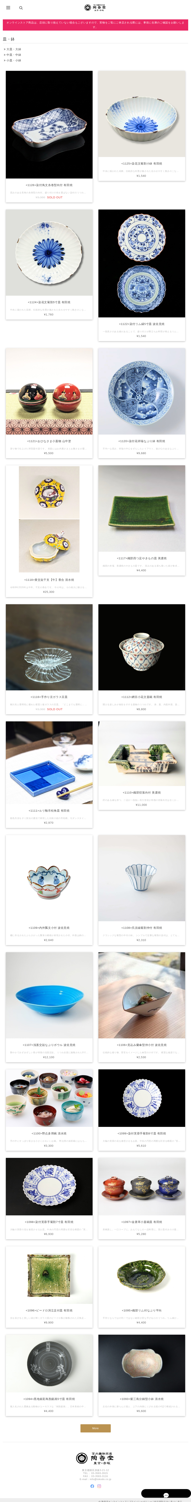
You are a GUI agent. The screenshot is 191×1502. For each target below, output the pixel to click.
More (95, 1426)
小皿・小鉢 (12, 60)
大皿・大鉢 (12, 49)
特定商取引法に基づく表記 (168, 1498)
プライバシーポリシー (140, 1498)
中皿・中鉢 (12, 54)
